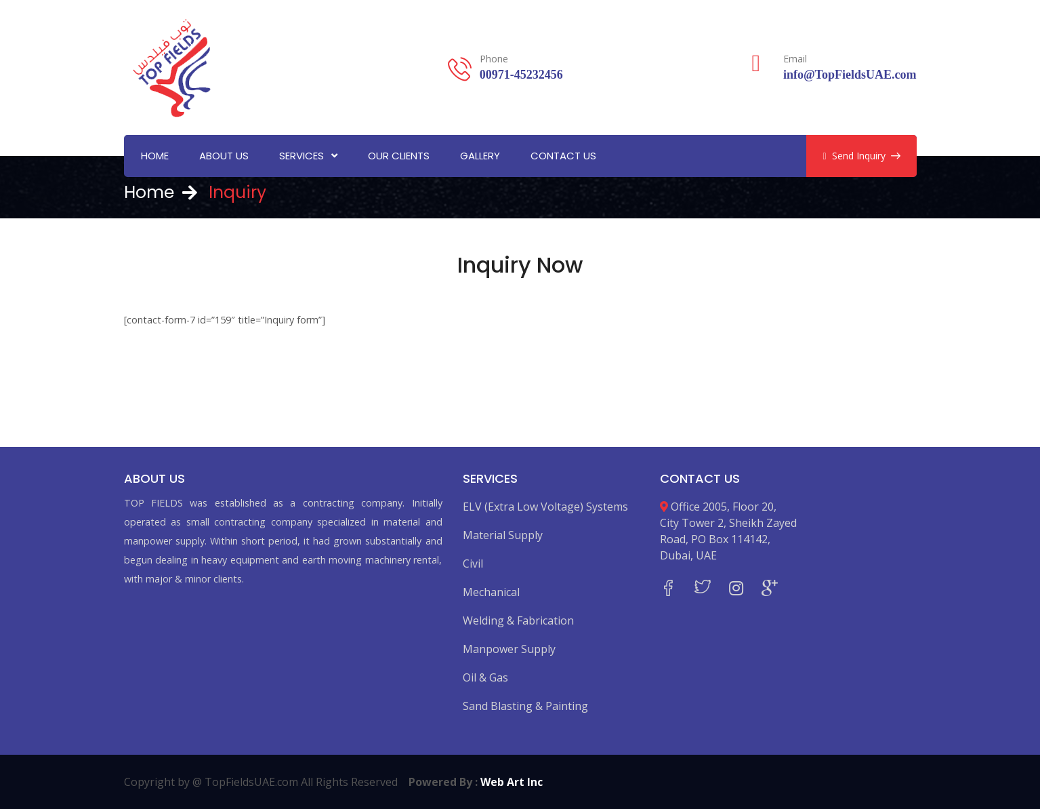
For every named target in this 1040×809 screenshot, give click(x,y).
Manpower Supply (509, 649)
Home (155, 156)
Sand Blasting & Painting (525, 705)
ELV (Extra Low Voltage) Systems (545, 506)
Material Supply (503, 535)
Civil (473, 563)
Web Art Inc (511, 781)
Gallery (480, 156)
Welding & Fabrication (518, 620)
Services (301, 156)
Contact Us (563, 156)
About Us (224, 156)
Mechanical (491, 592)
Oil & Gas (485, 677)
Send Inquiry (861, 155)
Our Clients (399, 156)
